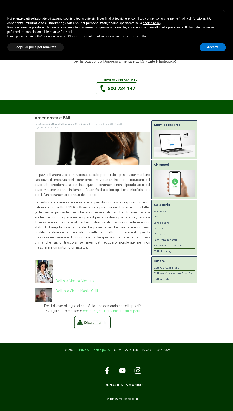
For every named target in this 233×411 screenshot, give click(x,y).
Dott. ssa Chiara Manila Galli (77, 291)
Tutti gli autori (162, 279)
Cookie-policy (101, 350)
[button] (110, 8)
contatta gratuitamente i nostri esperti (111, 311)
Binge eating (162, 222)
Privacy (84, 350)
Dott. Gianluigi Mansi (167, 267)
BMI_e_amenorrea (50, 127)
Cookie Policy (37, 2)
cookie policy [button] (152, 374)
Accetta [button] (213, 398)
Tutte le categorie (165, 251)
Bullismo (159, 234)
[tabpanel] (121, 79)
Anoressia (160, 211)
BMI (156, 217)
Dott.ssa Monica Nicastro (75, 281)
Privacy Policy (13, 2)
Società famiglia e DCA (168, 245)
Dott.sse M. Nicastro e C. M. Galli (174, 273)
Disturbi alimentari (165, 239)
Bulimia (159, 228)
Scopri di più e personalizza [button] (35, 398)
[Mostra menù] (162, 23)
